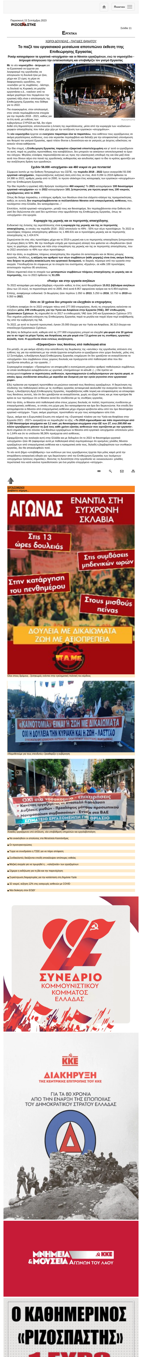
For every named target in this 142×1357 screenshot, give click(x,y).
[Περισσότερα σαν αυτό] (110, 471)
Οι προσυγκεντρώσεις (19, 845)
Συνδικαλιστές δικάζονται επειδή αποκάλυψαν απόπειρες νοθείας (41, 858)
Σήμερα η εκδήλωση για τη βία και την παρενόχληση (35, 871)
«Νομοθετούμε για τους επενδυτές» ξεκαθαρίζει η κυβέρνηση (71, 718)
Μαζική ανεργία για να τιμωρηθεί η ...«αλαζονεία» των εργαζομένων (42, 864)
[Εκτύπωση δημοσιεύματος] (131, 471)
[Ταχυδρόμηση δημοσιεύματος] (121, 471)
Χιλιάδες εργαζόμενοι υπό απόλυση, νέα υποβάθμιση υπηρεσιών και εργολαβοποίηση (71, 796)
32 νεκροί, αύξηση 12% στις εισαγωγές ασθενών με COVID (38, 884)
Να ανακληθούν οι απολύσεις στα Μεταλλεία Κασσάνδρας (38, 838)
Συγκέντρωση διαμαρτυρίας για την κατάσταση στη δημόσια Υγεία (42, 877)
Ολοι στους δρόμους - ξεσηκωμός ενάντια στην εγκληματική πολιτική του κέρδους (71, 585)
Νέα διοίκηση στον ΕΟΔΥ (21, 890)
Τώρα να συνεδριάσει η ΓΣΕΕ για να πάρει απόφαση (35, 851)
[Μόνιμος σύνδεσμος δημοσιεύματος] (101, 471)
